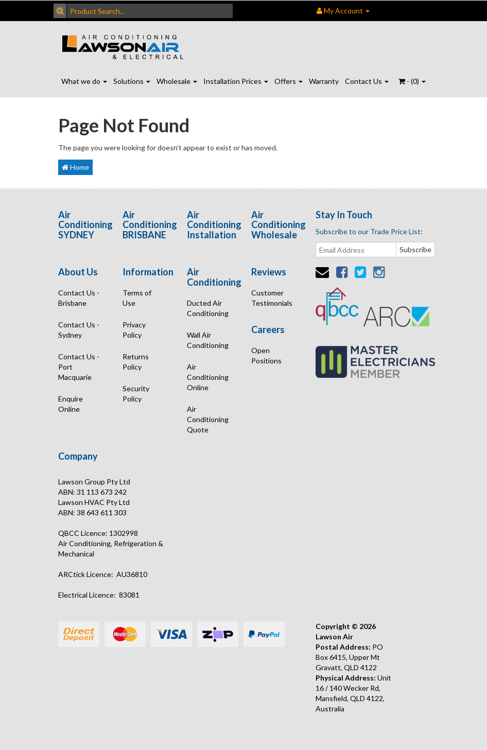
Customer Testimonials (271, 297)
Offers (288, 81)
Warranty (324, 81)
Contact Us (367, 81)
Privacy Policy (134, 329)
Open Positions (266, 355)
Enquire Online (70, 403)
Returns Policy (136, 361)
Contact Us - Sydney (78, 329)
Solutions (131, 81)
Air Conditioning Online (208, 377)
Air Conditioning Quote (208, 419)
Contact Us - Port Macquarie (78, 366)
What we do (84, 81)
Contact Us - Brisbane (78, 297)
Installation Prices (235, 81)
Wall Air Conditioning (208, 340)
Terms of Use (137, 297)
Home (75, 167)
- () (412, 81)
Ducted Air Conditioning (208, 308)
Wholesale (176, 81)
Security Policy (136, 393)
